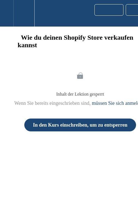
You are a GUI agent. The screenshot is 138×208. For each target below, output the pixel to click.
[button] (6, 13)
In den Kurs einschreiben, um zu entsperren (80, 125)
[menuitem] (23, 13)
